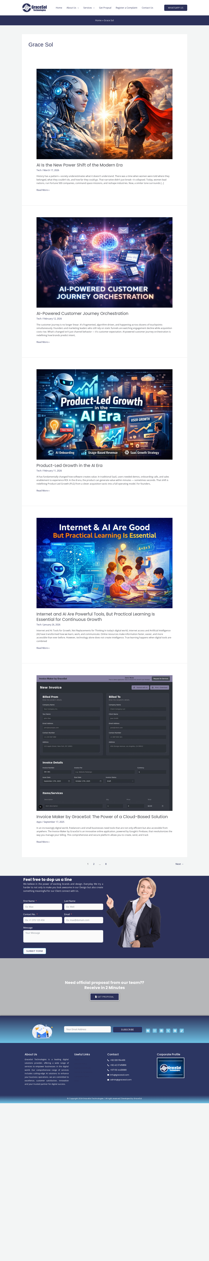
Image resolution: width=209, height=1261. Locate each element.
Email (67, 914)
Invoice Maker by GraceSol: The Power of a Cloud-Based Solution (102, 817)
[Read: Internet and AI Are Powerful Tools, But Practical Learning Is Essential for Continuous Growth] (104, 562)
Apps (39, 821)
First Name (29, 900)
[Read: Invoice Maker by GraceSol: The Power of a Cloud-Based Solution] (104, 742)
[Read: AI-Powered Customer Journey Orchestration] (104, 262)
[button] (175, 8)
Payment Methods (82, 1068)
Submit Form (34, 951)
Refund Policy (80, 1063)
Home (59, 7)
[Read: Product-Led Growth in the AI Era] (104, 414)
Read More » (43, 190)
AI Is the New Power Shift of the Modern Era (80, 165)
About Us (71, 7)
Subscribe (127, 1029)
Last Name (69, 900)
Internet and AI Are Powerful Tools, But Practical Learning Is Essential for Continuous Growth (96, 616)
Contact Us (147, 7)
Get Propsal (105, 7)
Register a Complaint (126, 7)
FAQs (76, 1080)
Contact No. (29, 914)
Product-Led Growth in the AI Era (70, 465)
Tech (39, 170)
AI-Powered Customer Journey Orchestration (82, 313)
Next (180, 863)
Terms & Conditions (83, 1072)
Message (28, 927)
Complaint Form (81, 1076)
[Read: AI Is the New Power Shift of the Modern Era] (104, 113)
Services (87, 7)
